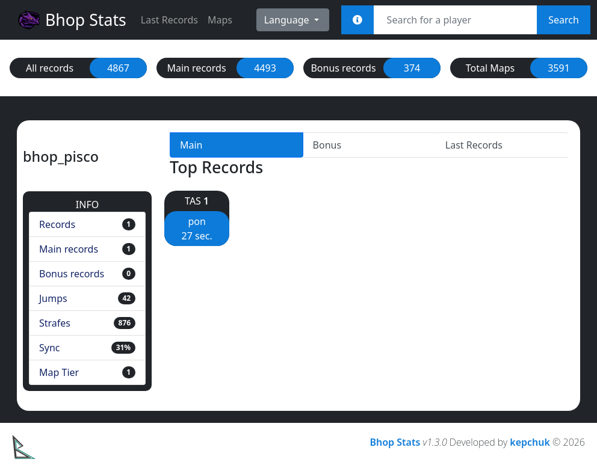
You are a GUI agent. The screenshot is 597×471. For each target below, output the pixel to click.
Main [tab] (191, 145)
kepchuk (530, 442)
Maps (220, 19)
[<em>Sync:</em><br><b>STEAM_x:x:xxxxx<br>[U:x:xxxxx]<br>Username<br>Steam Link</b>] (357, 19)
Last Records (169, 19)
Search (563, 19)
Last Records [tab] (474, 145)
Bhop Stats (71, 20)
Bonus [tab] (327, 145)
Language (288, 19)
